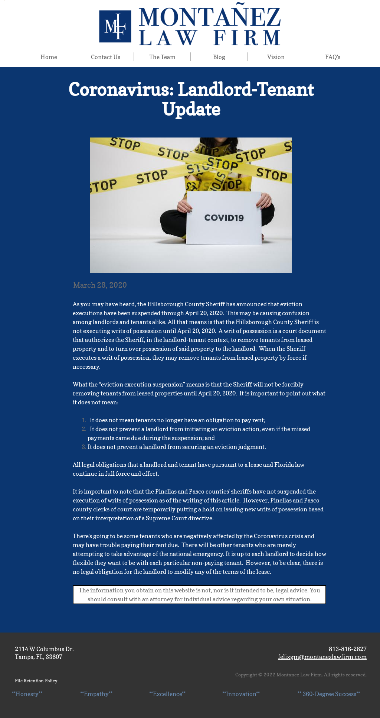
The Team (162, 57)
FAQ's (332, 57)
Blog (219, 57)
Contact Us (105, 57)
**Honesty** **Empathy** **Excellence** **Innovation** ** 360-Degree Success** (186, 694)
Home (48, 57)
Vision (276, 57)
